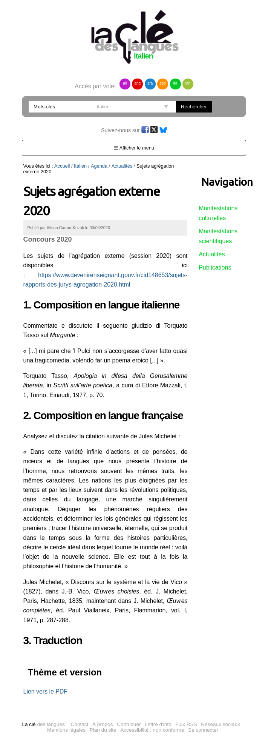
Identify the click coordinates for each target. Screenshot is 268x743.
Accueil (62, 166)
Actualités (122, 166)
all (125, 83)
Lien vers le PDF (45, 691)
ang (137, 83)
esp (163, 83)
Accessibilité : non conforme (152, 730)
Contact (80, 724)
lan (187, 83)
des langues (43, 724)
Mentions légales (66, 730)
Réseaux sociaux (220, 724)
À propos (102, 724)
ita (175, 83)
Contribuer (129, 724)
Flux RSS (186, 724)
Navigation (220, 182)
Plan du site (103, 730)
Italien (80, 166)
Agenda (99, 166)
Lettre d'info (158, 724)
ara (150, 83)
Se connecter (203, 730)
